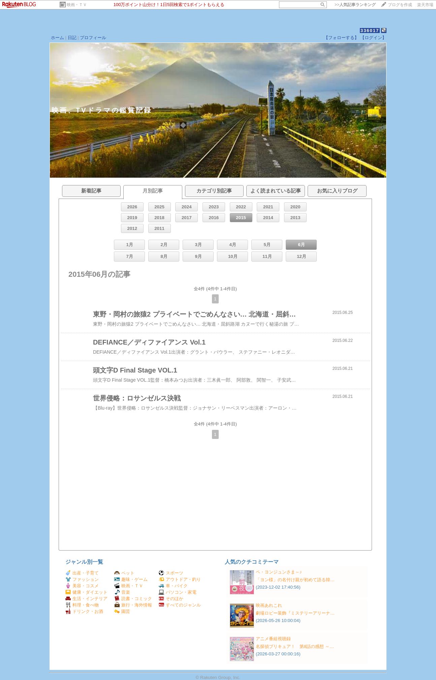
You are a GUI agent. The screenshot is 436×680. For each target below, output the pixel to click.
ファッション (82, 579)
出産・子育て (82, 572)
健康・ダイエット (86, 592)
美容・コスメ (82, 585)
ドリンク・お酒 (84, 611)
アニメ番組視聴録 (273, 638)
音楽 (122, 592)
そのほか (171, 598)
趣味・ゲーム (131, 579)
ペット (124, 572)
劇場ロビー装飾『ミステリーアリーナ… (295, 613)
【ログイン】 (373, 37)
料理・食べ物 (82, 605)
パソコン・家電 (177, 592)
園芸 (122, 611)
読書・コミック (133, 598)
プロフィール (93, 37)
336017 (370, 30)
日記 (72, 37)
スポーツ (171, 572)
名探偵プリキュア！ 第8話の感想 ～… (295, 646)
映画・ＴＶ (77, 4)
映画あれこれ (269, 605)
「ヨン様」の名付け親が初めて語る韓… (295, 579)
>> (355, 4)
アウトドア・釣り (180, 579)
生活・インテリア (86, 598)
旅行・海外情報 (133, 605)
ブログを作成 (400, 4)
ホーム (57, 37)
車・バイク (173, 585)
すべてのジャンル (180, 605)
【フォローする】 (341, 37)
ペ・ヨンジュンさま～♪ (279, 571)
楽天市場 (425, 4)
